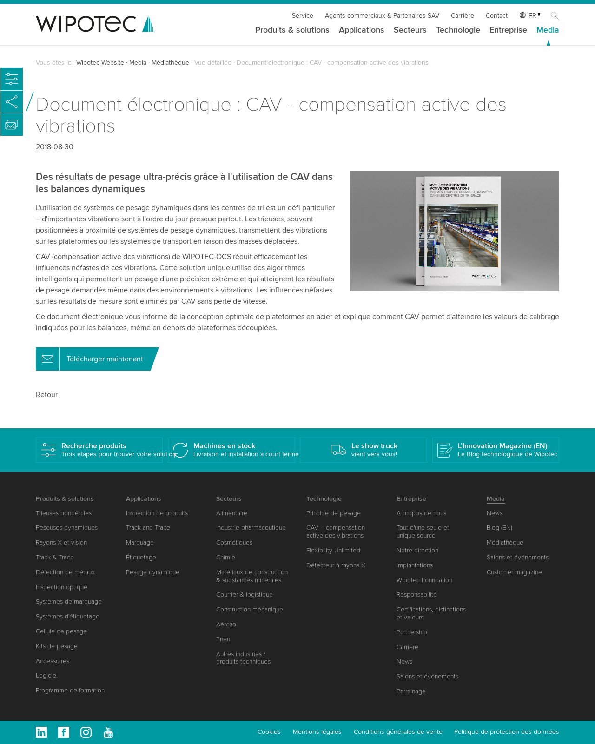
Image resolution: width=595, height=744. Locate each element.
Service (302, 16)
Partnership (412, 632)
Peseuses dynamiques (67, 527)
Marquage (140, 542)
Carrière (462, 16)
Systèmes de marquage (69, 601)
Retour (47, 394)
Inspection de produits (157, 513)
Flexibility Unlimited (333, 550)
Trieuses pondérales (64, 513)
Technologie (458, 30)
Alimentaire (231, 513)
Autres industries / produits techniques (243, 658)
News (404, 661)
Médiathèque (170, 62)
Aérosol (227, 624)
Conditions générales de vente (398, 732)
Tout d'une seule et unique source (423, 531)
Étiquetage (141, 557)
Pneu (223, 639)
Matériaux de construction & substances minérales (252, 576)
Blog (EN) (499, 527)
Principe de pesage (333, 513)
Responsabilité (417, 594)
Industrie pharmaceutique (251, 527)
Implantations (415, 565)
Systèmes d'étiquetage (67, 616)
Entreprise (508, 30)
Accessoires (52, 661)
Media (547, 30)
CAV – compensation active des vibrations (335, 531)
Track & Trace (55, 557)
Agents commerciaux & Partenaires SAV (382, 16)
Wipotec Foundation (424, 580)
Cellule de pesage (61, 631)
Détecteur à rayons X (335, 565)
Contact (497, 16)
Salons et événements (427, 676)
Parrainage (411, 691)
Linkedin (41, 732)
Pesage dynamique (152, 572)
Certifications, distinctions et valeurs (431, 613)
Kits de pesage (57, 646)
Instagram (86, 732)
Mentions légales (317, 732)
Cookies (269, 732)
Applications (361, 30)
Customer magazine (514, 572)
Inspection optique (61, 587)
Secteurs (410, 30)
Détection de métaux (65, 572)
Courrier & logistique (244, 594)
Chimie (225, 557)
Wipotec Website (100, 62)
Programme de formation (70, 690)
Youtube (108, 732)
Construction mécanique (249, 609)
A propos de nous (421, 513)
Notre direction (417, 550)
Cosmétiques (234, 542)
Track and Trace (148, 527)
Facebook (63, 732)
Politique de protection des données (506, 732)
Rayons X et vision (61, 542)
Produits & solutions (292, 30)
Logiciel (47, 675)
